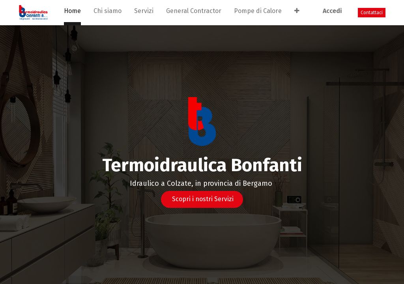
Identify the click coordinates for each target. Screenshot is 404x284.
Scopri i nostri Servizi (202, 199)
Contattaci (372, 12)
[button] (296, 12)
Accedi (332, 11)
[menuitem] (72, 12)
